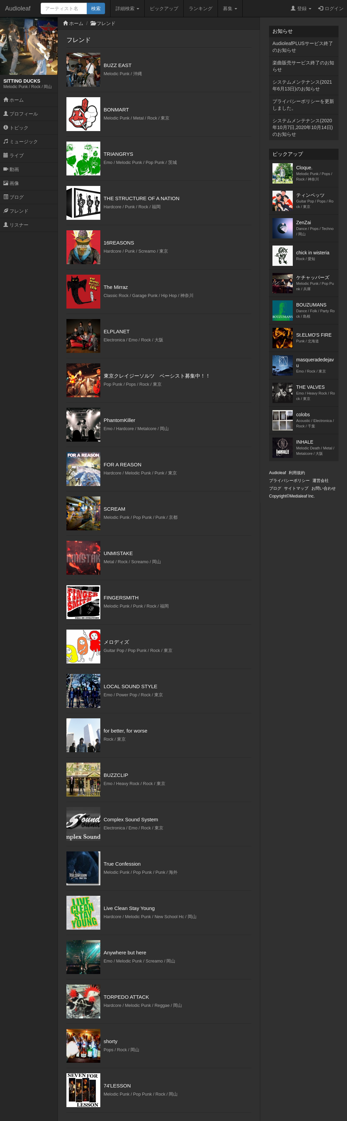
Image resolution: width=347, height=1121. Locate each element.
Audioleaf (17, 8)
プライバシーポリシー (289, 480)
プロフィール (20, 114)
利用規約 (297, 472)
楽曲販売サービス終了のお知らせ (303, 66)
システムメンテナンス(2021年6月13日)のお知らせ (302, 85)
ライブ (13, 155)
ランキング (200, 8)
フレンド (15, 211)
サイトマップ (296, 488)
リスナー (15, 225)
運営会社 (320, 480)
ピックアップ (164, 8)
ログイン (331, 8)
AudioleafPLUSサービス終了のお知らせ (302, 47)
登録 (301, 8)
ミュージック (20, 141)
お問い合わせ (323, 488)
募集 (230, 8)
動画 (11, 169)
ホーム (13, 100)
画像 (11, 183)
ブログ (13, 197)
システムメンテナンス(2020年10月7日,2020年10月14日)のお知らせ (302, 127)
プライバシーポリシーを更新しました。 (303, 105)
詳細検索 (127, 8)
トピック (15, 127)
